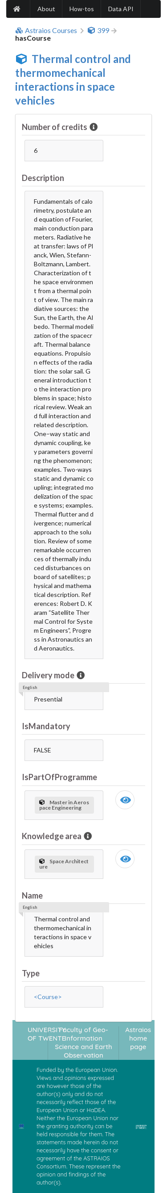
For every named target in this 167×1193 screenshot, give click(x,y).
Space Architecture (64, 864)
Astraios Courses (46, 30)
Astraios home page (138, 1038)
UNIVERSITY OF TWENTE (47, 1033)
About (46, 9)
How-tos (81, 9)
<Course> (48, 996)
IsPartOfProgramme (59, 777)
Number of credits (55, 127)
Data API (121, 9)
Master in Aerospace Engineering (64, 805)
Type (31, 973)
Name (32, 895)
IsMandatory (46, 726)
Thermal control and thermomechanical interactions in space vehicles (73, 79)
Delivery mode (49, 675)
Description (43, 178)
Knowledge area (52, 836)
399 (98, 30)
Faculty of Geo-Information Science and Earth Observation (83, 1042)
